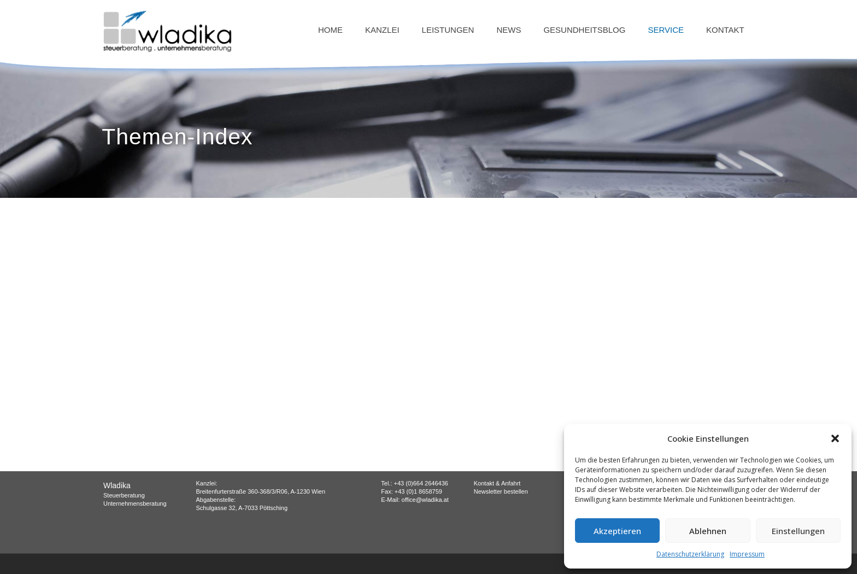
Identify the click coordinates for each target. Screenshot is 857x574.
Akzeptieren (617, 530)
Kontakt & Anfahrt (497, 483)
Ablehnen (707, 530)
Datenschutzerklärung (690, 554)
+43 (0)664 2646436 (421, 483)
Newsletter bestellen (501, 491)
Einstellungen (798, 530)
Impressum (747, 554)
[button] (835, 438)
